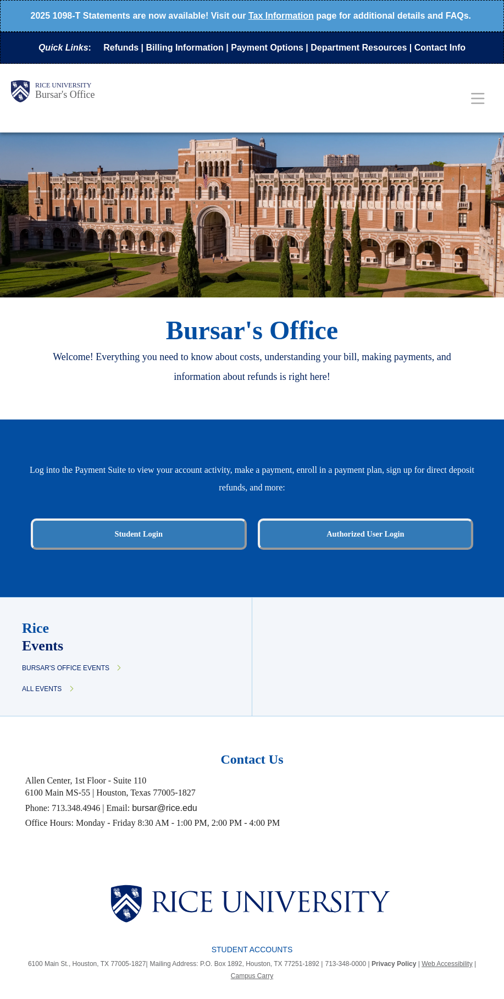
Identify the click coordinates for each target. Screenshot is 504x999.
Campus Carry (252, 976)
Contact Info (440, 47)
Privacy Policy (394, 964)
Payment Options (267, 47)
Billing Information (185, 47)
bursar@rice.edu (164, 808)
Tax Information (281, 15)
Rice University (63, 85)
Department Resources (359, 47)
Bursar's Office (65, 94)
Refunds (121, 47)
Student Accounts (252, 949)
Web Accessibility (447, 964)
